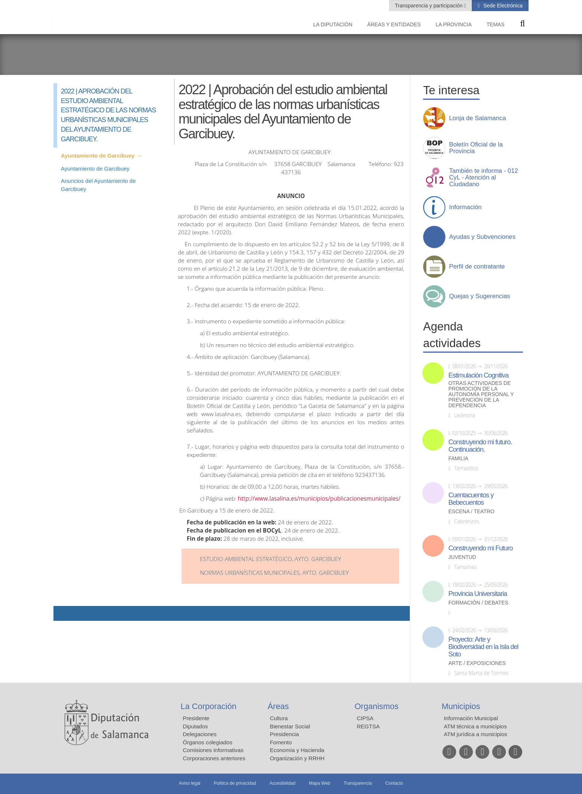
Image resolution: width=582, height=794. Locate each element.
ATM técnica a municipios (475, 726)
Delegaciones (200, 734)
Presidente (196, 718)
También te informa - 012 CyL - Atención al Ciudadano (483, 178)
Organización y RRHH (297, 758)
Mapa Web (319, 783)
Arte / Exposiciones (477, 663)
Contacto (394, 783)
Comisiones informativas (213, 750)
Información (465, 207)
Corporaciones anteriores (214, 758)
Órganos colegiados (207, 742)
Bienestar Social (290, 726)
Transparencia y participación (429, 6)
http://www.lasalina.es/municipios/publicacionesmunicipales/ (320, 499)
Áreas (278, 706)
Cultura (279, 718)
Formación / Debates (478, 603)
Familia (458, 458)
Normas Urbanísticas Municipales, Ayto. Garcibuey (274, 573)
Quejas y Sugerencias (479, 296)
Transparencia (358, 783)
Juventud (462, 557)
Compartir (62, 613)
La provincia (454, 24)
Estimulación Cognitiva (478, 375)
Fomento (281, 742)
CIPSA (365, 718)
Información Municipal (471, 718)
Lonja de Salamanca (477, 118)
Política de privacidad (235, 783)
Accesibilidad (282, 783)
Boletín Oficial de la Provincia (476, 148)
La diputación (333, 24)
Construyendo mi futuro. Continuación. (480, 445)
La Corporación (208, 706)
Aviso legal (189, 783)
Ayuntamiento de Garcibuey (98, 155)
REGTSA (368, 726)
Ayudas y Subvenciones (482, 237)
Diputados (195, 726)
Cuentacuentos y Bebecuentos (471, 498)
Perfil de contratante (477, 266)
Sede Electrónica (502, 6)
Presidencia (284, 734)
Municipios (461, 706)
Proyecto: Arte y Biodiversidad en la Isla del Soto (483, 647)
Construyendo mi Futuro (480, 548)
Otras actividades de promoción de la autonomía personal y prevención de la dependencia (481, 394)
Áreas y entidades (394, 24)
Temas (495, 24)
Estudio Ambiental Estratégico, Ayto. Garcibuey (270, 559)
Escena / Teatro (471, 511)
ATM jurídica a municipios (475, 734)
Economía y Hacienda (297, 750)
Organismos (376, 706)
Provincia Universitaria (477, 593)
